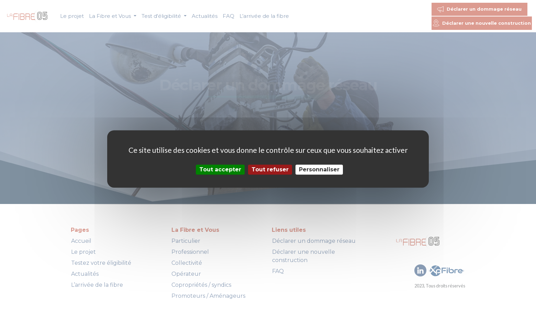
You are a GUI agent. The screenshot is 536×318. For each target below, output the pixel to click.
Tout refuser (270, 169)
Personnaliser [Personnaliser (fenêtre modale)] (319, 169)
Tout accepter (220, 169)
